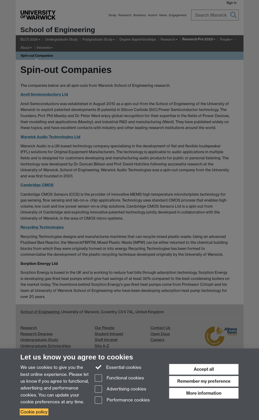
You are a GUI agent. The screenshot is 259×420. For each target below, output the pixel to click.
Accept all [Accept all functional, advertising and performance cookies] (204, 369)
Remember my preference (204, 381)
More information (203, 393)
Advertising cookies (120, 389)
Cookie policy (34, 412)
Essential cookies (118, 367)
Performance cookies (122, 400)
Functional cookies (119, 378)
